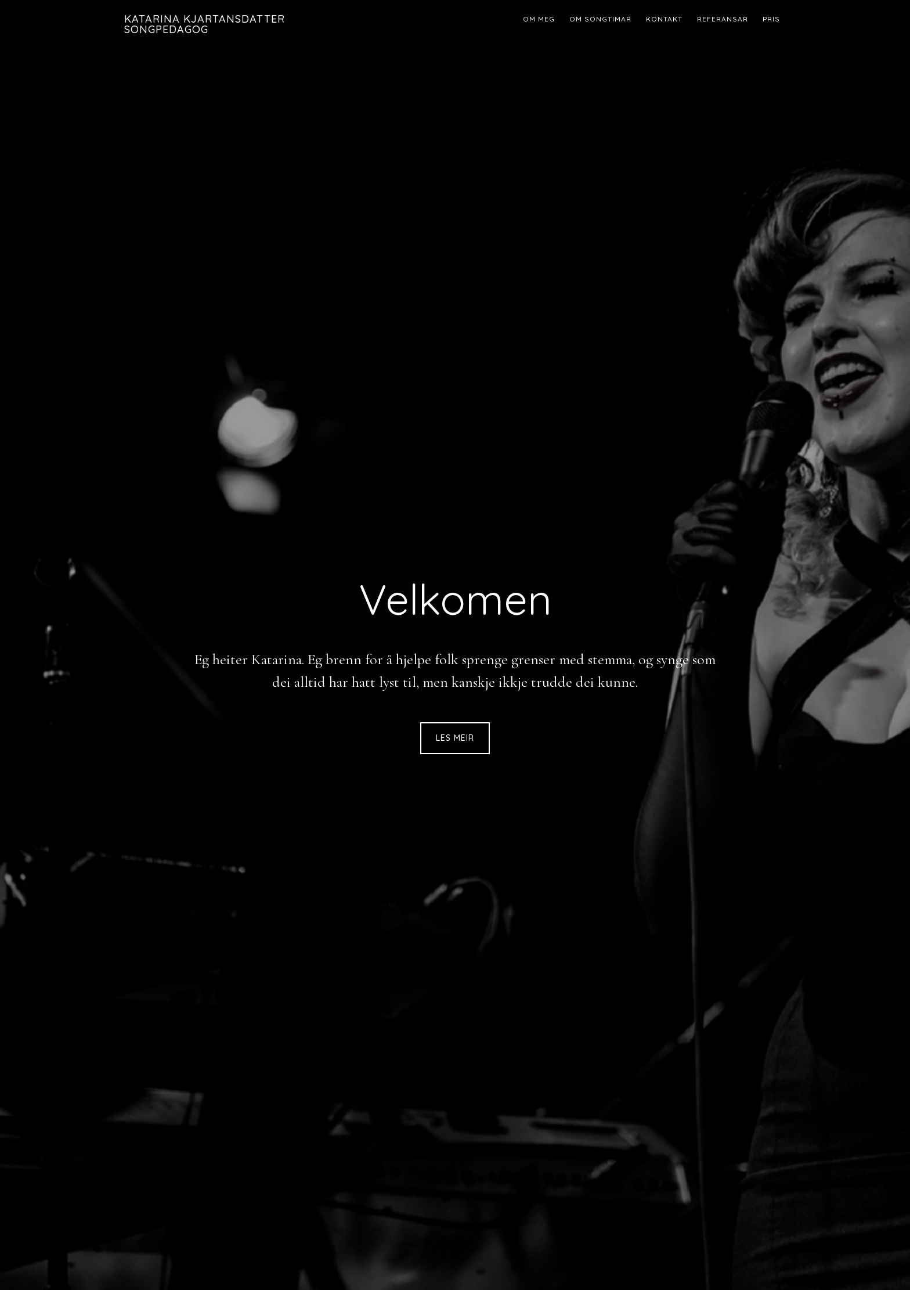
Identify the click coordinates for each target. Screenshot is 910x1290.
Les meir (455, 738)
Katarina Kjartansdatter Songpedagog (204, 24)
